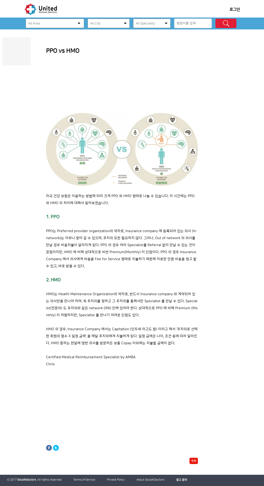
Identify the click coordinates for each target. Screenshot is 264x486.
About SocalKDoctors (150, 479)
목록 (193, 460)
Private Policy (116, 479)
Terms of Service (84, 479)
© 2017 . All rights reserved (34, 479)
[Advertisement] (238, 61)
